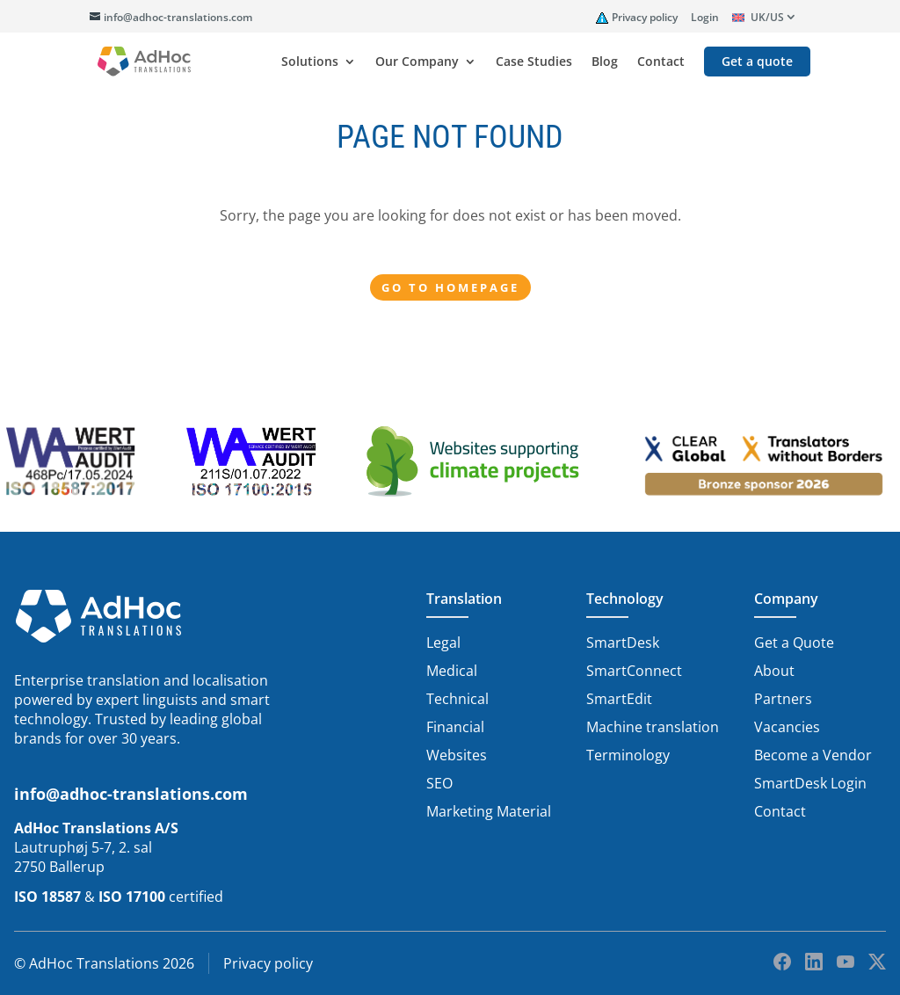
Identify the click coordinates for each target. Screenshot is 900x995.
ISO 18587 (47, 896)
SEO (439, 783)
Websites (456, 755)
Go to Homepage (450, 287)
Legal (443, 642)
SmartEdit (619, 698)
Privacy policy (645, 17)
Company (786, 598)
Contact (661, 62)
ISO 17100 (131, 896)
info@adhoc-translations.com (131, 793)
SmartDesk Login (810, 783)
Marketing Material (488, 811)
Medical (451, 670)
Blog (605, 62)
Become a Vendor (813, 755)
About (774, 670)
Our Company (417, 62)
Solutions (309, 62)
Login (705, 17)
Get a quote (757, 62)
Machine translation (652, 727)
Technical (457, 698)
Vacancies (787, 727)
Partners (783, 698)
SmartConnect (634, 670)
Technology (625, 598)
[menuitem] (764, 20)
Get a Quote (794, 642)
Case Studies (534, 62)
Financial (455, 727)
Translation (464, 598)
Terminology (628, 755)
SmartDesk (622, 642)
